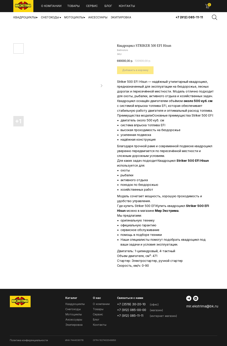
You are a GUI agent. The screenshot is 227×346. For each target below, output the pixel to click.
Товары (73, 6)
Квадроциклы (24, 17)
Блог (108, 6)
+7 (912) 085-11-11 (189, 17)
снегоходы (50, 17)
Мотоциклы (74, 17)
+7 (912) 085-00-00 (131, 310)
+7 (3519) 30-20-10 (131, 304)
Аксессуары (98, 17)
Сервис (92, 6)
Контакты (127, 6)
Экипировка (121, 17)
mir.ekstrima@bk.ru (202, 306)
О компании (51, 6)
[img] (23, 6)
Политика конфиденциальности (29, 340)
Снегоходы (73, 309)
